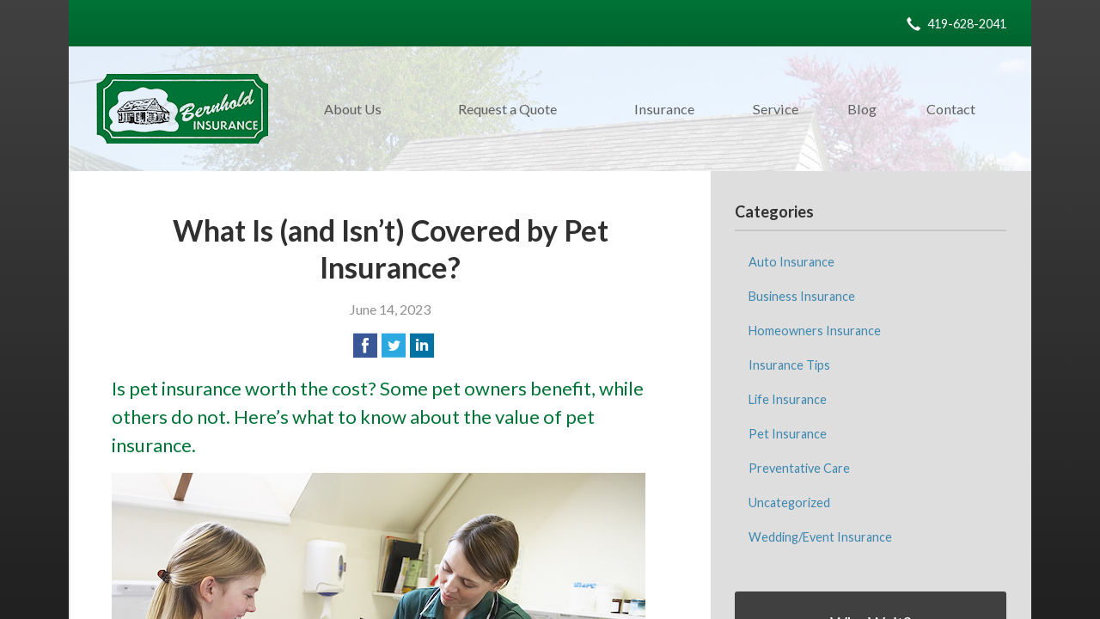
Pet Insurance (788, 433)
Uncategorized (789, 502)
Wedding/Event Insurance (820, 537)
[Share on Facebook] (365, 346)
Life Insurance (788, 399)
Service (775, 109)
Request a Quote (507, 109)
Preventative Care (799, 468)
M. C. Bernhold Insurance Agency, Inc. (182, 109)
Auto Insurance (791, 261)
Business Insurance (802, 296)
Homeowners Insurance (815, 330)
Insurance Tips (789, 365)
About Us (353, 109)
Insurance (664, 109)
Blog (862, 109)
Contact (950, 109)
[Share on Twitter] (394, 346)
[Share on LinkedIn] (422, 346)
